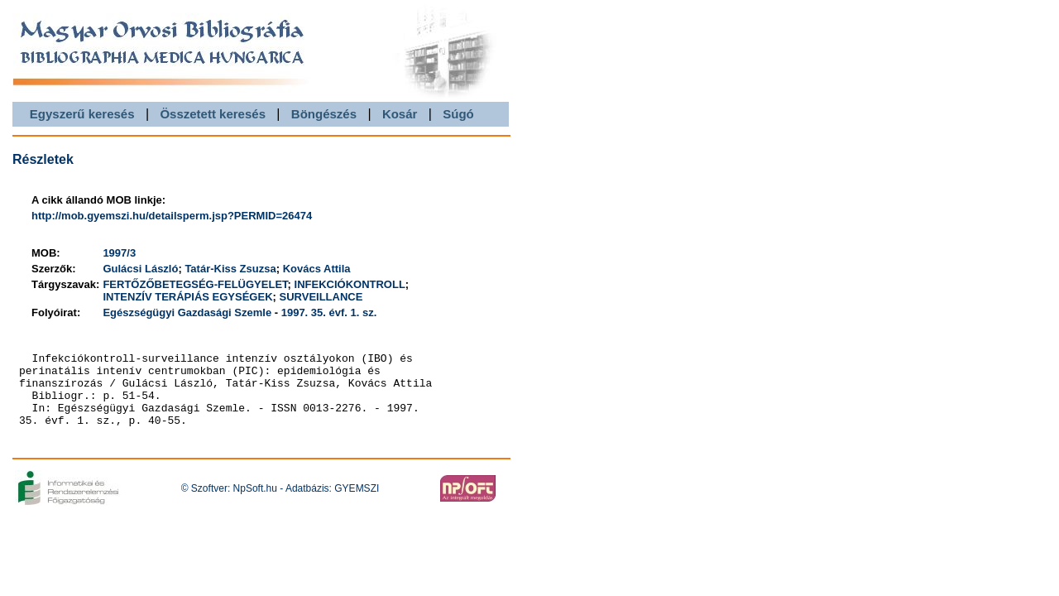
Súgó (458, 114)
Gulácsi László (140, 268)
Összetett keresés (213, 114)
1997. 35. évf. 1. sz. (329, 312)
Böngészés (324, 114)
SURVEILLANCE (321, 297)
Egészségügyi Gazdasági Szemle (187, 312)
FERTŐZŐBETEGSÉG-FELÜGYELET (195, 284)
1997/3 (119, 253)
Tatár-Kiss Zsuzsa (230, 268)
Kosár (400, 114)
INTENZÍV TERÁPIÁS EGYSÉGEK (187, 297)
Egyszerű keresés (82, 114)
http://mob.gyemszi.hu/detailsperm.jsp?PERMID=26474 (171, 215)
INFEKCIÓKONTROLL (350, 284)
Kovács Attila (317, 268)
